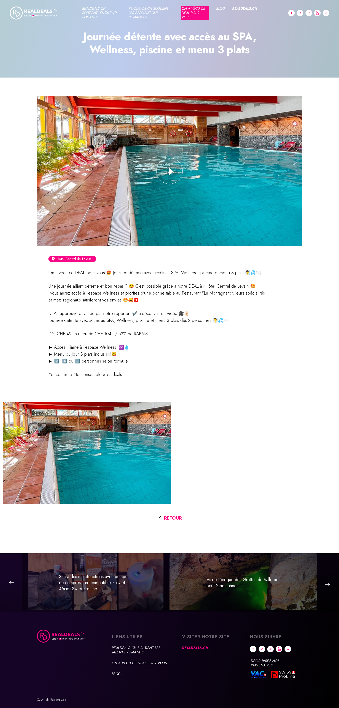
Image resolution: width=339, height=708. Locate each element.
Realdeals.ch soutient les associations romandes (148, 13)
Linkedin (326, 13)
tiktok (308, 13)
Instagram (300, 13)
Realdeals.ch (244, 8)
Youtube (317, 13)
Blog (220, 8)
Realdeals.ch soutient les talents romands (100, 13)
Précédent (11, 583)
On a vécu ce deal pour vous (193, 13)
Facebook (291, 13)
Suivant (327, 584)
